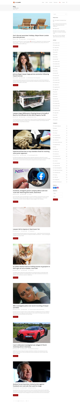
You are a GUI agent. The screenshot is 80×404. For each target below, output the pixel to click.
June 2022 (55, 68)
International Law (30, 77)
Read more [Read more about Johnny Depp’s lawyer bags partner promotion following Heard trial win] (15, 85)
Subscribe (55, 199)
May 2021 (55, 96)
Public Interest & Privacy (40, 309)
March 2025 (56, 59)
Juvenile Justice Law (57, 158)
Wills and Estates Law (57, 181)
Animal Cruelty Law (57, 125)
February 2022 (56, 75)
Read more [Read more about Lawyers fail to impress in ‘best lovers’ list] (15, 238)
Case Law (55, 130)
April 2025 (55, 56)
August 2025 (56, 49)
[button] (67, 2)
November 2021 (57, 82)
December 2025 (56, 42)
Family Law (56, 149)
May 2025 (55, 54)
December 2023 (56, 61)
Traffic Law (36, 348)
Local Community (57, 163)
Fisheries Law (56, 151)
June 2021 (55, 94)
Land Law (55, 160)
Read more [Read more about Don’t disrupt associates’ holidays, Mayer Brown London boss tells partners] (15, 46)
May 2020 (55, 119)
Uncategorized (32, 231)
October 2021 (56, 84)
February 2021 (56, 101)
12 (26, 400)
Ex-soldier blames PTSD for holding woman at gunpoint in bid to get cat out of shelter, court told (31, 267)
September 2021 (57, 87)
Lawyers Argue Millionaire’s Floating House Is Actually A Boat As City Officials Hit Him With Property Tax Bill (31, 114)
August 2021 (56, 89)
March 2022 (56, 73)
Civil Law (35, 117)
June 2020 (55, 117)
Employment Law (57, 144)
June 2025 (55, 52)
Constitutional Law (57, 137)
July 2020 (55, 115)
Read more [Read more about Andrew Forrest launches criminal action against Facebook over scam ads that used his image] (15, 395)
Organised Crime (57, 165)
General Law (56, 153)
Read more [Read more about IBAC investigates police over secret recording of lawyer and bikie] (15, 316)
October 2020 (56, 108)
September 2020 (57, 110)
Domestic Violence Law (58, 142)
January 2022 (56, 77)
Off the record (56, 28)
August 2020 (56, 112)
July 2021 (55, 91)
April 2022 (55, 70)
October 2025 (56, 47)
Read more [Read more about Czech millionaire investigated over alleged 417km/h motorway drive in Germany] (15, 355)
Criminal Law (32, 270)
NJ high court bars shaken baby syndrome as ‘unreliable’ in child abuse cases (59, 32)
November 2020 (57, 105)
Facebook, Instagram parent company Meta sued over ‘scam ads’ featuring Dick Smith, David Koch (30, 191)
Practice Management (31, 39)
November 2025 (57, 45)
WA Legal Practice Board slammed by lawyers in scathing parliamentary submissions (60, 25)
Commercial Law (57, 135)
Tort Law (55, 174)
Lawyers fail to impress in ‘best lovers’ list (26, 229)
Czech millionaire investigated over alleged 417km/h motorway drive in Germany (30, 346)
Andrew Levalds (23, 39)
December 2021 (56, 80)
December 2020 (56, 103)
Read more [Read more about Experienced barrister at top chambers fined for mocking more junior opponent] (15, 162)
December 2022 (56, 63)
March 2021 (56, 98)
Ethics (37, 155)
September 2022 (57, 66)
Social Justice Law (57, 172)
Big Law (35, 309)
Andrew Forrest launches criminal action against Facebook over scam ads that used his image (28, 385)
